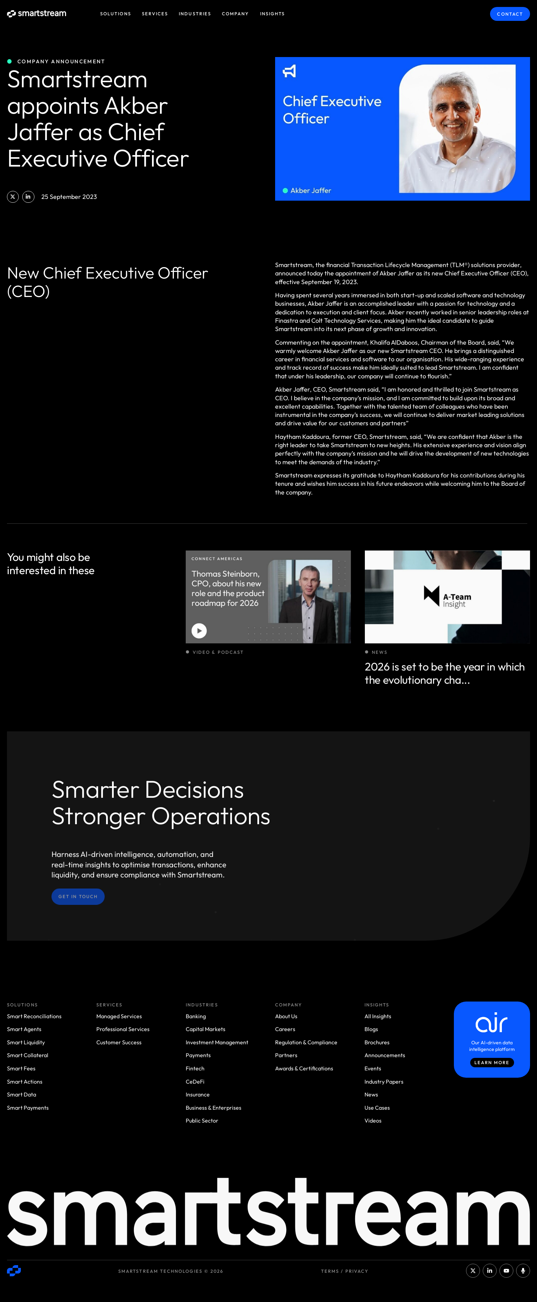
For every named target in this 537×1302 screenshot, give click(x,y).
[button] (13, 197)
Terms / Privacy (345, 1271)
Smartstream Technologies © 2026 (170, 1271)
